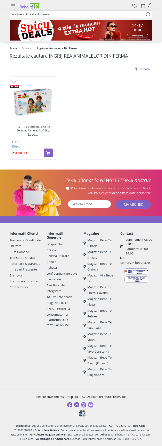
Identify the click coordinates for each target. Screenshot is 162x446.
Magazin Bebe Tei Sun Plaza (97, 325)
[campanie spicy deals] (81, 30)
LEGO (15, 142)
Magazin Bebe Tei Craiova (97, 266)
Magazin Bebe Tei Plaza (97, 302)
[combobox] (81, 14)
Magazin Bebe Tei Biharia (97, 243)
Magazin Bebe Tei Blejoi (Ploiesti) (97, 360)
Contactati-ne (19, 287)
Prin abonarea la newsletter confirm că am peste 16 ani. (111, 188)
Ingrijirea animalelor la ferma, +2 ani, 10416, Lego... (33, 130)
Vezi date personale (119, 193)
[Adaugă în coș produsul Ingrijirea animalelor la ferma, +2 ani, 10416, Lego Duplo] (48, 153)
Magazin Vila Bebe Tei (98, 278)
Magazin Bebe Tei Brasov (97, 255)
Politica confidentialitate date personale (62, 273)
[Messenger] (76, 405)
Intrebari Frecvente (23, 269)
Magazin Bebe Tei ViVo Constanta (97, 349)
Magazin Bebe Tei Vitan (97, 337)
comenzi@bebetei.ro (135, 262)
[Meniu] (13, 5)
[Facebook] (69, 405)
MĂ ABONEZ (133, 204)
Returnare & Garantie (25, 263)
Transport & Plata (22, 258)
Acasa (13, 48)
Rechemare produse (24, 281)
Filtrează (142, 69)
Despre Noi (55, 244)
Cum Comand (19, 252)
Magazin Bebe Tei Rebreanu (97, 313)
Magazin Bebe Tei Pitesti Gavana (97, 290)
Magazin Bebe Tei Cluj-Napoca (97, 372)
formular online (58, 325)
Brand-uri (16, 275)
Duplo (16, 146)
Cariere (52, 250)
